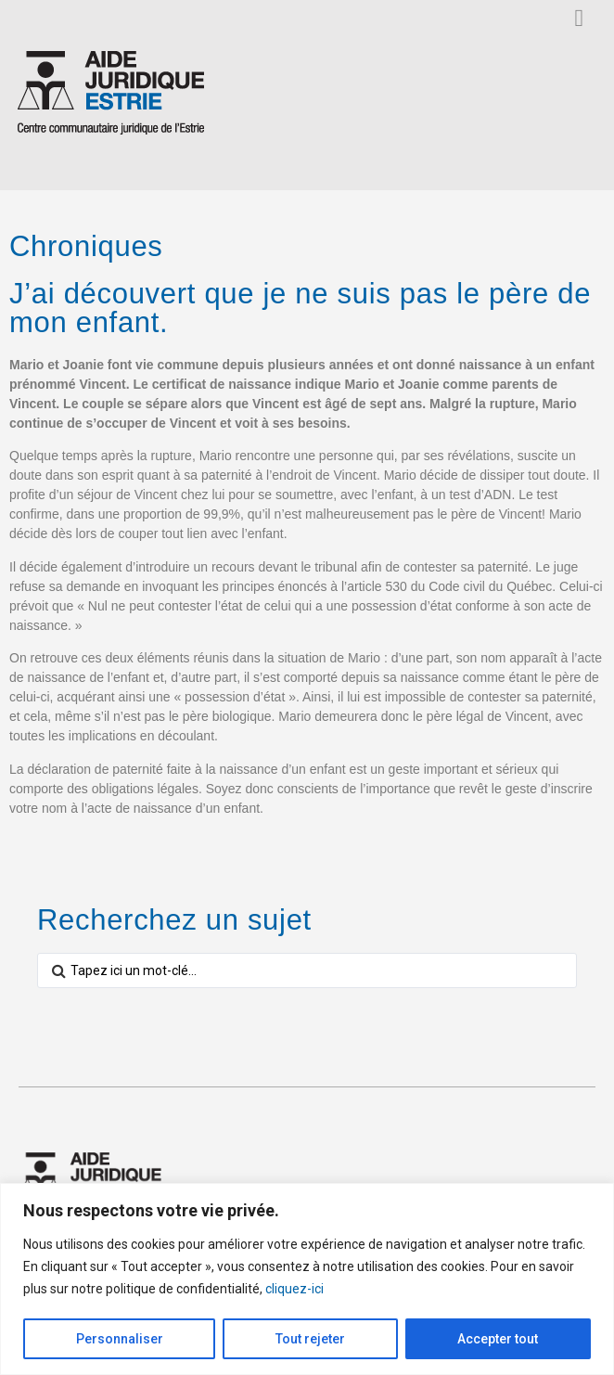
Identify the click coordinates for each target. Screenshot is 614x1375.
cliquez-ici (294, 1288)
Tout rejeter (310, 1338)
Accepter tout (497, 1338)
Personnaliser (119, 1338)
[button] (579, 18)
